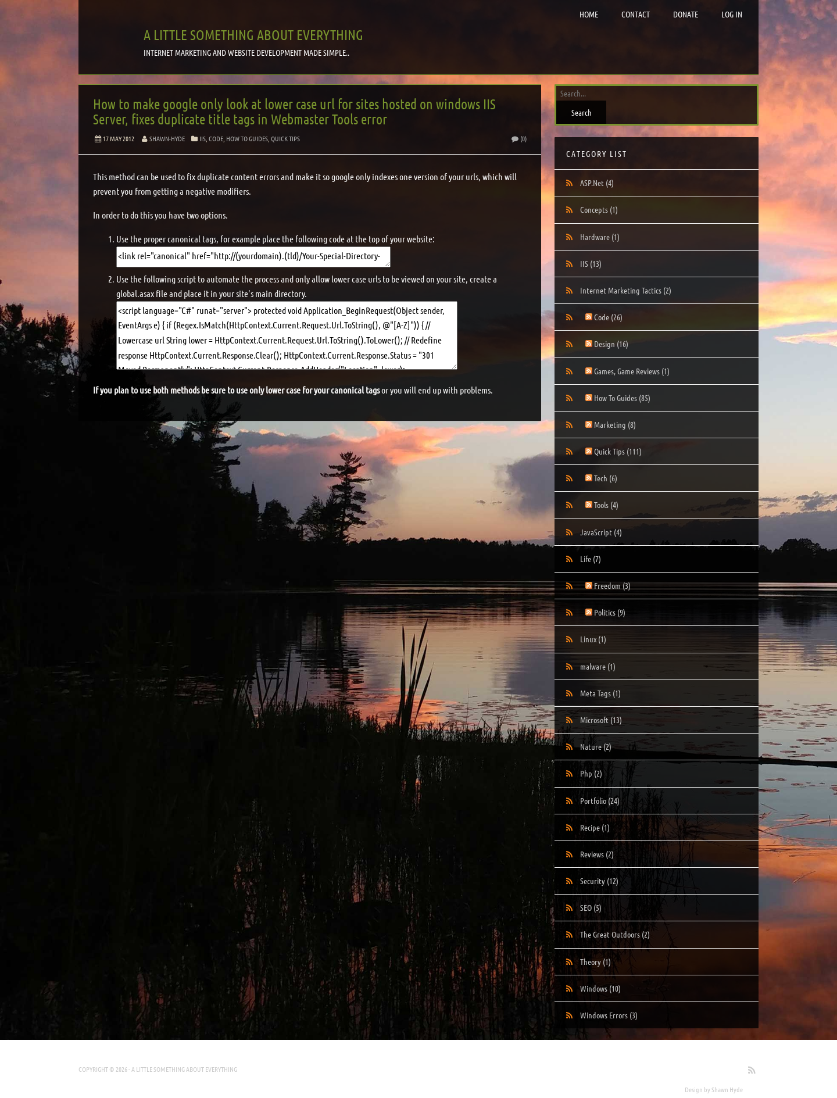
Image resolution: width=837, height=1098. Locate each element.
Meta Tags (600, 693)
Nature (595, 746)
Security (599, 880)
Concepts (599, 209)
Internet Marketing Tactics (625, 290)
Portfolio (600, 800)
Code (216, 138)
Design (611, 343)
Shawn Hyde (727, 1089)
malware (598, 666)
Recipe (595, 827)
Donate (685, 14)
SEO (591, 907)
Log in (731, 14)
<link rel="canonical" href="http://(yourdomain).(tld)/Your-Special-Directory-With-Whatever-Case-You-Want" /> (253, 256)
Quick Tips (285, 138)
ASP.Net (597, 182)
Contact (635, 14)
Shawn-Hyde (167, 138)
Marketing (615, 424)
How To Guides (247, 138)
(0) (518, 138)
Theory (595, 961)
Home (589, 14)
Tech (605, 478)
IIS (202, 138)
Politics (609, 612)
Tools (606, 504)
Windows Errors (609, 1015)
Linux (593, 639)
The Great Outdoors (615, 934)
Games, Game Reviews (632, 371)
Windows (600, 988)
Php (591, 773)
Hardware (600, 236)
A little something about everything (253, 34)
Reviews (597, 854)
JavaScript (601, 532)
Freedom (612, 585)
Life (590, 558)
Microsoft (601, 719)
